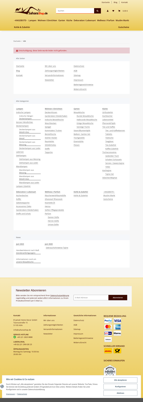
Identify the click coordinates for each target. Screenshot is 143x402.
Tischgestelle (79, 138)
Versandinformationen (54, 75)
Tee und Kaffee (108, 127)
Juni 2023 (20, 244)
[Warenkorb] (123, 11)
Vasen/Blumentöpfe (82, 130)
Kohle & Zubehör (81, 195)
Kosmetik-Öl (50, 203)
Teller (107, 167)
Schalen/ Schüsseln (113, 159)
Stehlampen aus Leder (28, 163)
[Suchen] (75, 11)
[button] (107, 11)
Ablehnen (120, 393)
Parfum (48, 213)
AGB (75, 70)
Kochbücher (107, 116)
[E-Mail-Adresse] (91, 297)
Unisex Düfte (53, 224)
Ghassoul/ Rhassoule (53, 199)
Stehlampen (21, 155)
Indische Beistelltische (54, 119)
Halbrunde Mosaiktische (87, 119)
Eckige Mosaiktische (85, 123)
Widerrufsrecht (80, 89)
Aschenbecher (22, 195)
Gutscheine (108, 199)
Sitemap (77, 75)
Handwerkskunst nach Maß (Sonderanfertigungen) (27, 251)
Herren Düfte (53, 221)
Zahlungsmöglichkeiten (54, 70)
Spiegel (48, 127)
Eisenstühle (78, 141)
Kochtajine (106, 170)
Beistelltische (50, 134)
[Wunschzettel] (113, 11)
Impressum (78, 80)
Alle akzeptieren (120, 380)
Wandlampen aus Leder (29, 182)
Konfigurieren (120, 387)
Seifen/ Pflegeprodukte (54, 210)
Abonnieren (118, 297)
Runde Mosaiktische (85, 116)
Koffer (18, 199)
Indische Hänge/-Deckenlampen (26, 117)
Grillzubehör (107, 112)
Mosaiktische (79, 112)
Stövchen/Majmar (109, 177)
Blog (115, 2)
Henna (47, 206)
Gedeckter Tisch (112, 156)
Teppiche (49, 152)
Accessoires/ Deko (23, 206)
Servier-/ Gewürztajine (114, 163)
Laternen (20, 152)
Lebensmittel (107, 119)
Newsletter (49, 80)
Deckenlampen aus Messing (27, 143)
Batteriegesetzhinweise (83, 84)
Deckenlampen (22, 126)
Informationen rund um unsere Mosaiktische (26, 260)
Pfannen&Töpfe (108, 123)
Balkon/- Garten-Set (82, 134)
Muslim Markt (109, 195)
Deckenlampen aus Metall (27, 137)
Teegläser (109, 141)
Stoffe (47, 148)
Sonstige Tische (83, 127)
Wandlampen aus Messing (26, 171)
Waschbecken (50, 123)
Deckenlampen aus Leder (29, 148)
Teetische (109, 138)
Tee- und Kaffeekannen (115, 130)
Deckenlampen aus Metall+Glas (27, 130)
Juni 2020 (49, 244)
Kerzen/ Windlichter (24, 122)
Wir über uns (50, 66)
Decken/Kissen (51, 112)
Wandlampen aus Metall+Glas (26, 177)
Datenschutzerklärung (59, 295)
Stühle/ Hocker (51, 138)
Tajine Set (109, 174)
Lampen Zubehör (23, 186)
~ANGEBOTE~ (109, 192)
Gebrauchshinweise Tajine (57, 247)
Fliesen (77, 145)
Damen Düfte (53, 217)
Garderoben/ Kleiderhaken (56, 116)
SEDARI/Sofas (50, 145)
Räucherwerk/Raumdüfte (55, 195)
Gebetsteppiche (22, 203)
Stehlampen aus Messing (29, 159)
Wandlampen (21, 166)
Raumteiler (49, 141)
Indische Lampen (23, 112)
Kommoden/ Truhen (53, 130)
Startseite (106, 2)
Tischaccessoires (109, 152)
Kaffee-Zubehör (111, 148)
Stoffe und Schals (23, 213)
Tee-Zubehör (110, 145)
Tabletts (108, 134)
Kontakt (124, 2)
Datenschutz (79, 66)
